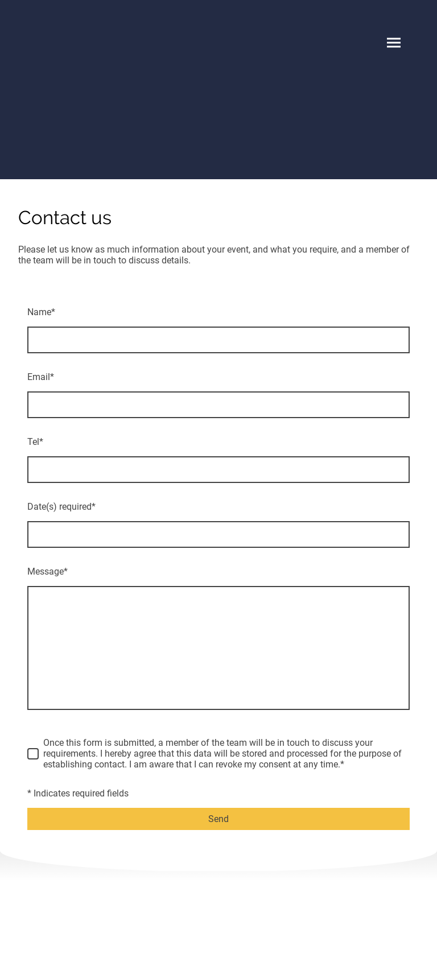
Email (40, 376)
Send (218, 819)
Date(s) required (61, 506)
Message (47, 571)
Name (41, 312)
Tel (35, 441)
